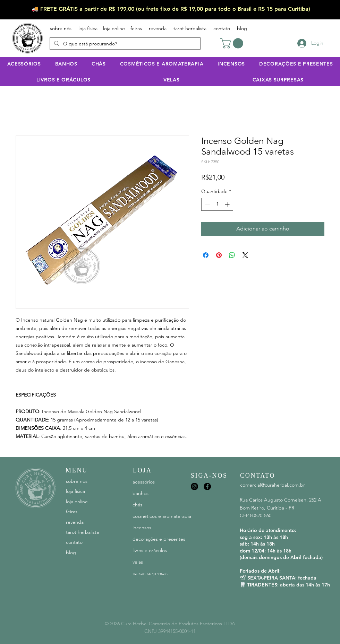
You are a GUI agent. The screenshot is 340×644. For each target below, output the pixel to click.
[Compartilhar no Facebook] (206, 255)
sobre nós (60, 28)
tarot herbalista (189, 28)
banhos (140, 493)
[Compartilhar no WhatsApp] (232, 255)
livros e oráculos (150, 550)
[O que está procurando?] (124, 44)
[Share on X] (245, 255)
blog (238, 28)
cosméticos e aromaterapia (161, 516)
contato (221, 28)
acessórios (144, 482)
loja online (114, 28)
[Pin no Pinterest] (219, 255)
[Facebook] (207, 486)
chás (137, 505)
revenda (158, 28)
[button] (233, 43)
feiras (136, 28)
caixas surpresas (150, 573)
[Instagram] (194, 486)
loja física (87, 28)
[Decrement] (206, 204)
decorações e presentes (159, 539)
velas (138, 562)
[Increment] (227, 204)
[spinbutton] (217, 204)
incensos (142, 527)
